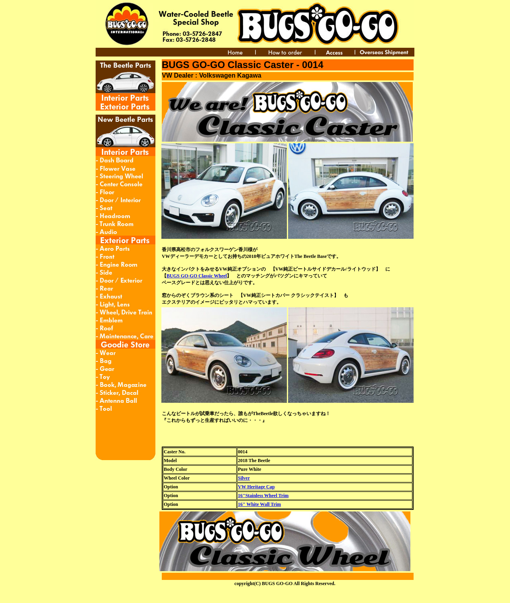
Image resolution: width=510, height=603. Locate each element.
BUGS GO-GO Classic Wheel (197, 276)
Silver (244, 478)
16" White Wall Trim (259, 504)
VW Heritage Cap (256, 487)
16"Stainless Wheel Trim (263, 495)
